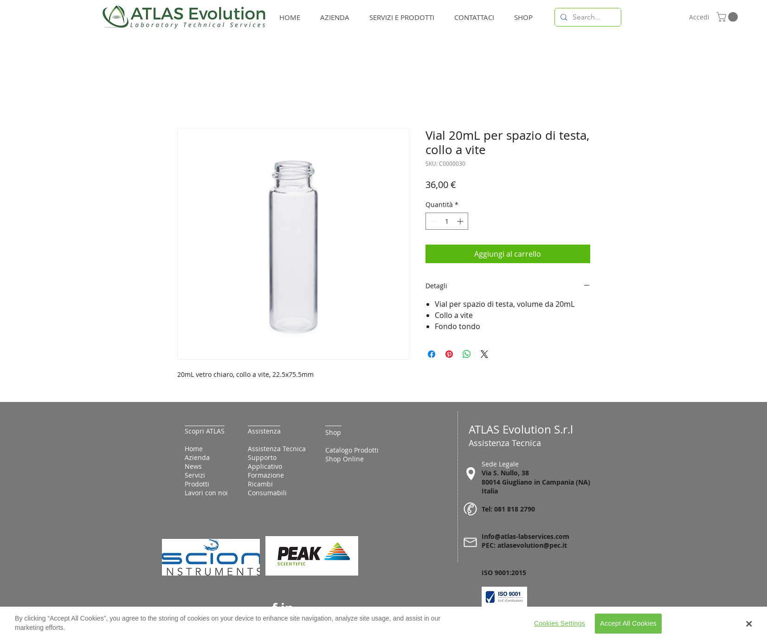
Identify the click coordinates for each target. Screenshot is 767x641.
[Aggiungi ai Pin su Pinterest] (449, 354)
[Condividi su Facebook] (431, 354)
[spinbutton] (446, 221)
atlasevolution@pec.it (532, 545)
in (287, 608)
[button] (728, 17)
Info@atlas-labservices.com (525, 536)
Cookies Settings (559, 627)
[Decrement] (432, 221)
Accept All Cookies (628, 627)
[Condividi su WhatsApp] (466, 354)
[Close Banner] (749, 628)
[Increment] (461, 221)
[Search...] (587, 17)
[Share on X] (484, 354)
